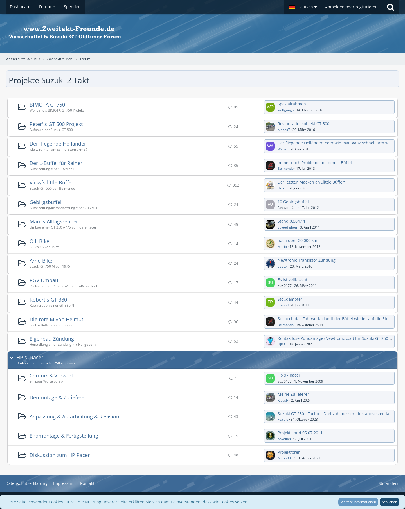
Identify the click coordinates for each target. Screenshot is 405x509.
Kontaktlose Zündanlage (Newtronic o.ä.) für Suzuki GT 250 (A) (336, 338)
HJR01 (282, 344)
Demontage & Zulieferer (58, 397)
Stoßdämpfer (290, 299)
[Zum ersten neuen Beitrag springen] (270, 107)
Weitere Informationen (358, 501)
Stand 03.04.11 (291, 221)
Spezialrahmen (292, 104)
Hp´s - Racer (289, 375)
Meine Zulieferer (293, 394)
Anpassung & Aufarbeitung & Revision (74, 416)
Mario (282, 246)
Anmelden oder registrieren (351, 7)
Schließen (389, 501)
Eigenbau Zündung (52, 338)
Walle (282, 149)
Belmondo (286, 168)
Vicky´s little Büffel (51, 182)
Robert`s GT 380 (48, 299)
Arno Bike (41, 260)
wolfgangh (286, 110)
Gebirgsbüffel (46, 202)
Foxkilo (283, 419)
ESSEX (282, 266)
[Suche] (390, 7)
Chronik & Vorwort (51, 375)
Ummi (282, 188)
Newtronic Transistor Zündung (307, 260)
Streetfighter (288, 227)
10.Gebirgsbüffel (293, 201)
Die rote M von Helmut (56, 319)
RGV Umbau (44, 280)
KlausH (283, 400)
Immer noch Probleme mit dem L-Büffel (315, 162)
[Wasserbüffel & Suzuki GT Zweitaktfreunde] (202, 33)
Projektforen (289, 452)
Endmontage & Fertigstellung (64, 435)
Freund (283, 305)
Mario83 (284, 458)
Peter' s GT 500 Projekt (56, 124)
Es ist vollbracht (292, 279)
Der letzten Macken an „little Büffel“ (311, 182)
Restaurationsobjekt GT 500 (303, 123)
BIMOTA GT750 (47, 104)
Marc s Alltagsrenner (54, 221)
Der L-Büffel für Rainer (56, 163)
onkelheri (285, 438)
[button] (302, 7)
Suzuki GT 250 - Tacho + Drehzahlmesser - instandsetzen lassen (338, 413)
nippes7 (284, 129)
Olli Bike (39, 241)
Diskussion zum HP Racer (60, 455)
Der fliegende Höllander (58, 143)
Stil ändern (389, 483)
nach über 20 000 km (297, 240)
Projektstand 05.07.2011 (300, 432)
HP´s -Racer (29, 357)
